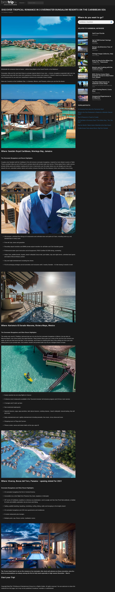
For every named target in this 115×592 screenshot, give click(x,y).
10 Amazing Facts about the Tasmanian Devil (91, 109)
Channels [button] (22, 2)
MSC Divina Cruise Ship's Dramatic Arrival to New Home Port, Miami (102, 75)
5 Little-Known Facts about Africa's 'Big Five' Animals (93, 128)
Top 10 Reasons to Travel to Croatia (88, 117)
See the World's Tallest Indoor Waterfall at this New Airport (94, 125)
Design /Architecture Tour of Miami (102, 47)
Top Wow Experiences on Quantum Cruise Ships (100, 82)
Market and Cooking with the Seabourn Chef (102, 68)
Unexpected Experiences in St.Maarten (101, 97)
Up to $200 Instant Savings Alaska (101, 41)
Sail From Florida (98, 33)
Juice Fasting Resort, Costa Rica (102, 90)
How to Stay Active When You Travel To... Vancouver (102, 61)
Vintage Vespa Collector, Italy (102, 54)
